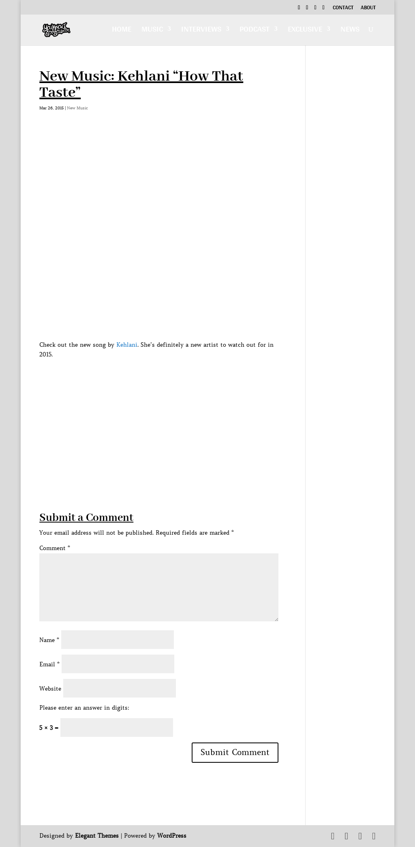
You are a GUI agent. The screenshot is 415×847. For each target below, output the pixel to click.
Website (50, 688)
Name (49, 640)
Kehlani (126, 344)
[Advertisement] (186, 453)
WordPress (171, 835)
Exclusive (305, 31)
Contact (343, 8)
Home (121, 31)
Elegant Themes (97, 835)
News (349, 31)
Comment (54, 548)
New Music (77, 108)
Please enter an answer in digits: (84, 707)
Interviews (201, 31)
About (368, 8)
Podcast (255, 31)
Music (152, 31)
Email (49, 664)
